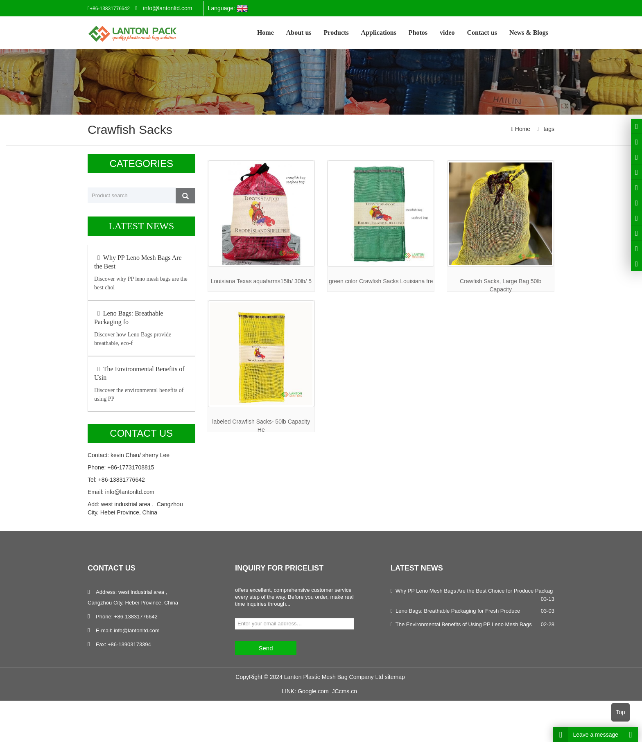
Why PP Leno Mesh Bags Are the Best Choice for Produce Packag (474, 591)
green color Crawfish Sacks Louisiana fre (381, 281)
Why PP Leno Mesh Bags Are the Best (138, 262)
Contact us (482, 32)
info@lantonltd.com (167, 8)
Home (265, 32)
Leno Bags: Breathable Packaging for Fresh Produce (458, 611)
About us (299, 32)
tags (548, 129)
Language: (228, 8)
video (447, 32)
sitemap (395, 677)
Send (265, 648)
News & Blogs (528, 32)
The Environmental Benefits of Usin (139, 373)
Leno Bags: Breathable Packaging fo (128, 317)
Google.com (313, 691)
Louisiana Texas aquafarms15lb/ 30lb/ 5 (261, 281)
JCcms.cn (344, 691)
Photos (418, 32)
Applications (378, 32)
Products (336, 32)
